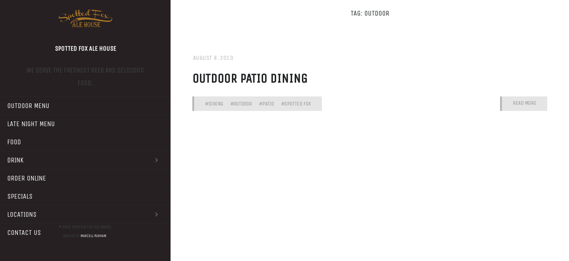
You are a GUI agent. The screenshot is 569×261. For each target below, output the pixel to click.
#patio (266, 103)
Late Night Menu (31, 124)
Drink (85, 160)
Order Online (26, 178)
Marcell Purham (93, 236)
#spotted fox (296, 103)
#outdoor (241, 103)
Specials (20, 196)
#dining (214, 103)
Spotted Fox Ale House (85, 49)
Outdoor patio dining (249, 78)
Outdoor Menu (28, 106)
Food (14, 142)
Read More (524, 103)
